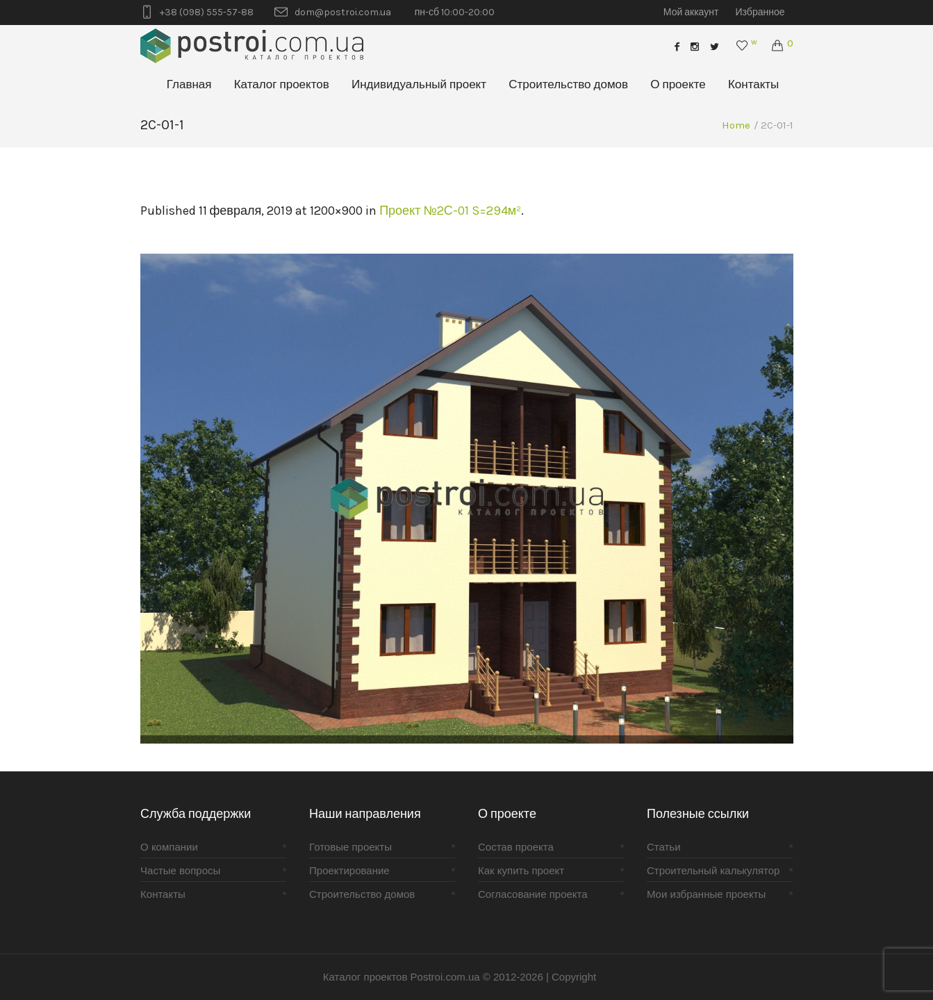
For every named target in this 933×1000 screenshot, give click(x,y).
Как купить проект (521, 870)
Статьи (664, 847)
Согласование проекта (533, 894)
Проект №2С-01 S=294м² (450, 210)
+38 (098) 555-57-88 (207, 12)
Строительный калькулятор (713, 870)
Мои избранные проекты (706, 894)
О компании (169, 847)
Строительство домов (362, 894)
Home (736, 125)
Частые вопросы (180, 870)
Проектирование (349, 870)
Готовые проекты (350, 847)
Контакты (162, 894)
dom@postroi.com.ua (343, 12)
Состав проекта (516, 847)
